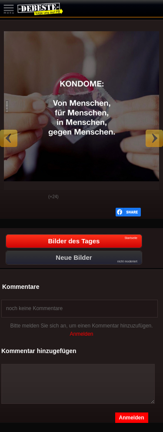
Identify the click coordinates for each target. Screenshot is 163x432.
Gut (13, 197)
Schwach (35, 197)
